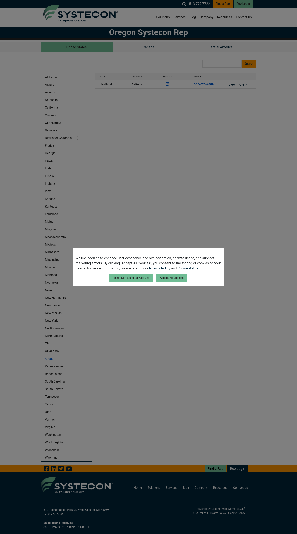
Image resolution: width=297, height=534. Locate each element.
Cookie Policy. (188, 268)
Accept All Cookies (172, 277)
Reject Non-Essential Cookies (131, 277)
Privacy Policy (159, 268)
